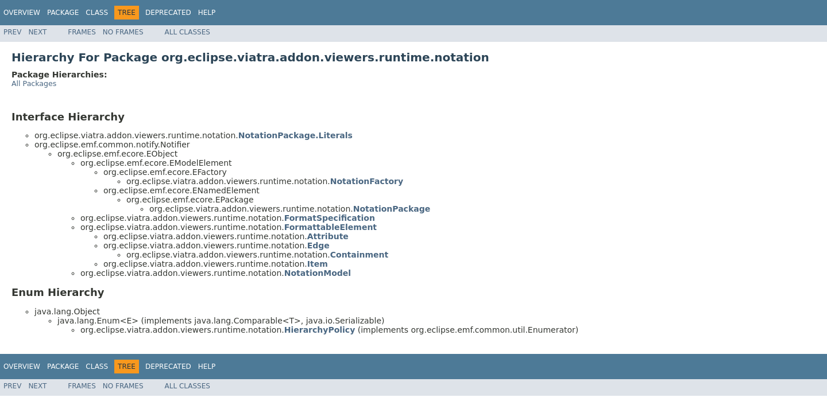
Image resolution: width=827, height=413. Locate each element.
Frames (82, 32)
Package (63, 13)
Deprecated (168, 13)
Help (207, 13)
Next (37, 32)
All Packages (33, 83)
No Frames (123, 32)
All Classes (187, 32)
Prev (12, 32)
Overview (21, 13)
